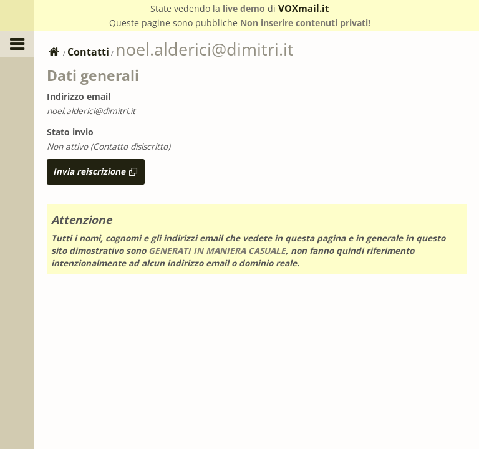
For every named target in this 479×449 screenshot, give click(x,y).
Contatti (88, 52)
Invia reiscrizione (95, 171)
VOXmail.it (303, 8)
